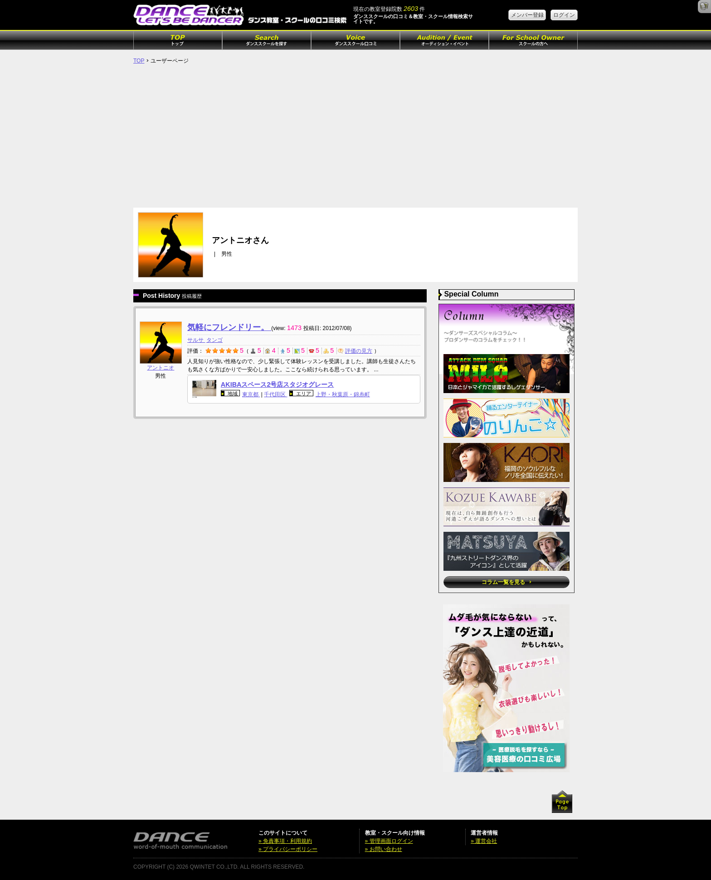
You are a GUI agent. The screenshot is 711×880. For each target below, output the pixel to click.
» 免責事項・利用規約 (285, 841)
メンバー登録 (527, 15)
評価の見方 (355, 351)
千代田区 (275, 394)
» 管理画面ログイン (389, 841)
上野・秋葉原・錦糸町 (343, 394)
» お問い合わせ (383, 849)
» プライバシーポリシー (287, 849)
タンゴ (214, 340)
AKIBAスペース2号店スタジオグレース (277, 384)
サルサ (196, 340)
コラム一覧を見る (506, 582)
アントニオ (160, 368)
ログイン (564, 15)
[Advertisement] (355, 139)
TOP (138, 61)
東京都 (251, 394)
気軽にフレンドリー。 (229, 327)
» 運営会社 (484, 841)
